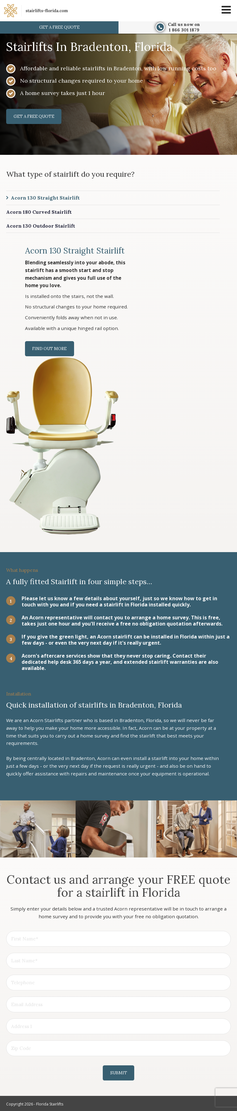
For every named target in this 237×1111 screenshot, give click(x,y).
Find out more (49, 349)
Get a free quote (59, 27)
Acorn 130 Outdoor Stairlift (40, 226)
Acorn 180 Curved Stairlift (39, 212)
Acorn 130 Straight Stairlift (45, 198)
